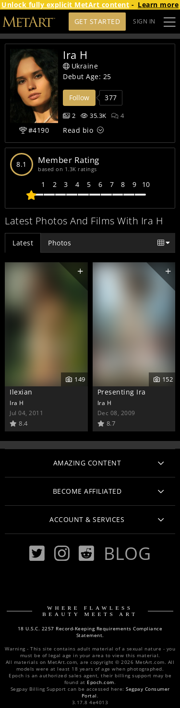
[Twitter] (37, 553)
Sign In (144, 21)
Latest (22, 242)
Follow (79, 97)
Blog (127, 553)
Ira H (17, 402)
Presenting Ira (121, 391)
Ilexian (21, 391)
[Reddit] (86, 553)
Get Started (97, 21)
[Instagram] (62, 553)
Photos (59, 242)
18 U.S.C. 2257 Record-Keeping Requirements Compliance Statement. (90, 632)
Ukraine (80, 65)
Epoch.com (100, 682)
